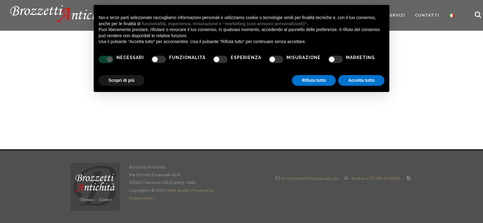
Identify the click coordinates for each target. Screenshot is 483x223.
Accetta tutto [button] (361, 80)
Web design (179, 190)
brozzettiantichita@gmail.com (310, 178)
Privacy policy (142, 198)
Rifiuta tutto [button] (314, 80)
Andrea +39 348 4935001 (376, 178)
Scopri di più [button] (121, 80)
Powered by (202, 190)
